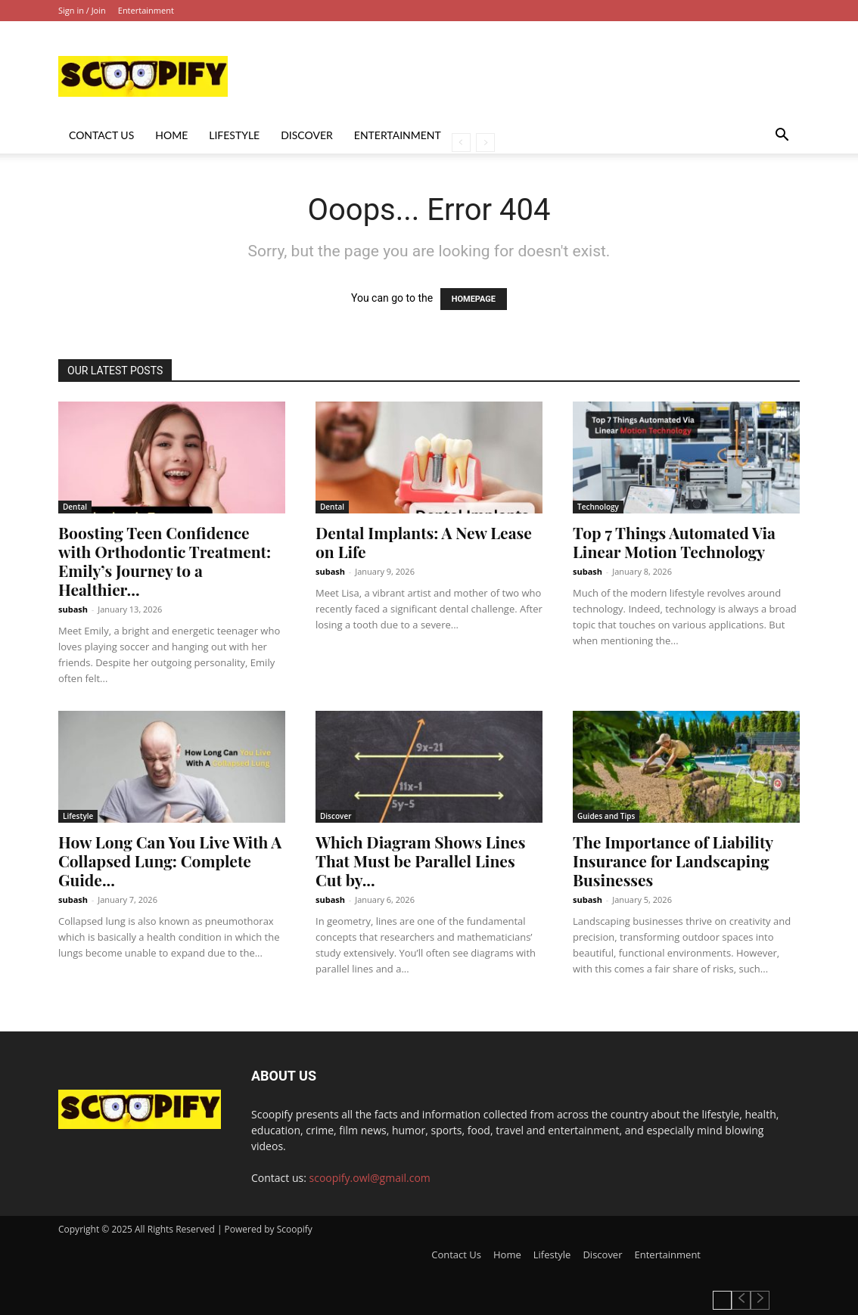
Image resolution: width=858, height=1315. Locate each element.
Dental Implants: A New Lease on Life (424, 542)
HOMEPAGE (474, 299)
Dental (75, 506)
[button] (781, 136)
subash (73, 609)
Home (171, 135)
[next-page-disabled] (485, 142)
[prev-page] (461, 142)
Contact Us (101, 135)
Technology (598, 506)
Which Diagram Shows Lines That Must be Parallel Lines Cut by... (420, 860)
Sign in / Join (82, 10)
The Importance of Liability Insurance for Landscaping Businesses (673, 860)
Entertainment (146, 10)
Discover (307, 135)
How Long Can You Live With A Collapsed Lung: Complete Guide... (169, 860)
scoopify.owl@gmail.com (370, 1178)
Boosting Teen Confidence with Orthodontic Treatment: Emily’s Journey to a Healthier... (164, 561)
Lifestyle (234, 135)
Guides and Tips (606, 816)
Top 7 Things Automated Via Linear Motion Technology (674, 542)
